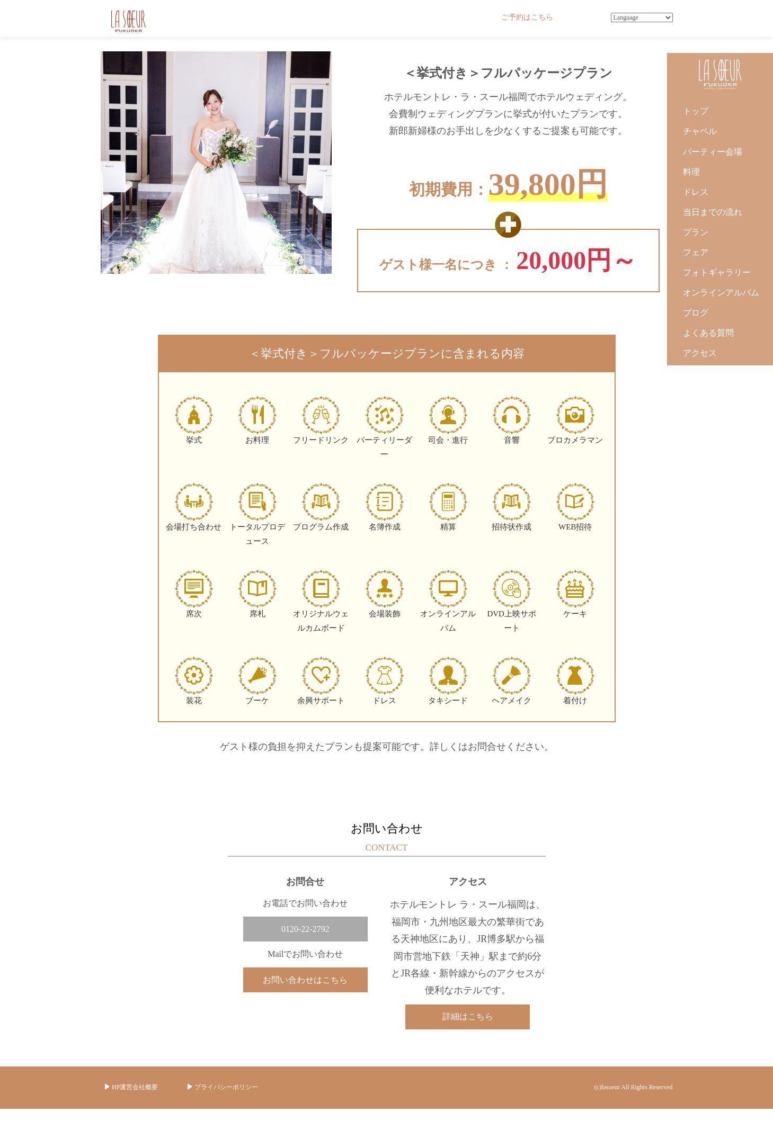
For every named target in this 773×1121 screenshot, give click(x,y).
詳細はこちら (467, 1016)
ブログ (695, 312)
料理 (691, 171)
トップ (695, 110)
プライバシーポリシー (226, 1087)
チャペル (700, 131)
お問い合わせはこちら (305, 980)
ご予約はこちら (527, 17)
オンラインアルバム (721, 292)
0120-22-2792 (305, 929)
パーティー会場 (712, 151)
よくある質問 (708, 332)
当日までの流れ (712, 212)
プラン (695, 232)
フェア (695, 252)
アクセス (700, 352)
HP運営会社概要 (135, 1087)
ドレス (695, 191)
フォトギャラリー (717, 272)
